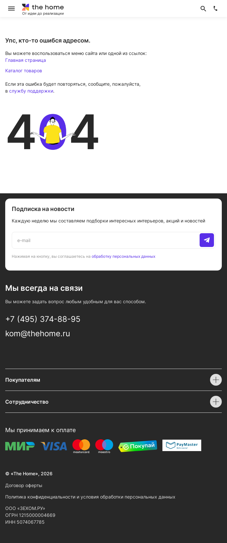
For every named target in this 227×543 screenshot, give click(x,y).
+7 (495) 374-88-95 (43, 319)
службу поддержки (31, 91)
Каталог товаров (23, 70)
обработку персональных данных (123, 256)
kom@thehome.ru (37, 333)
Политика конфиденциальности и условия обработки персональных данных (90, 496)
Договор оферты (23, 485)
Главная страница (25, 60)
